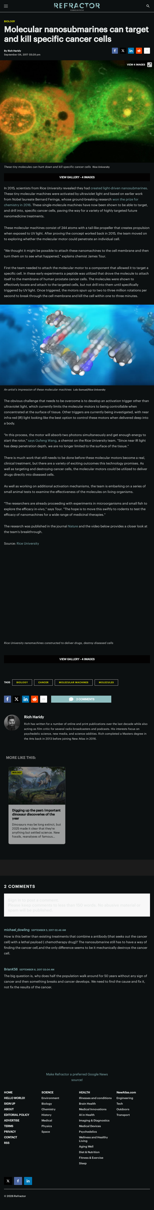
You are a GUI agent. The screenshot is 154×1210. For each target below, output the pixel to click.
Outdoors (123, 1109)
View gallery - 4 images (77, 177)
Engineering (125, 1098)
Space (46, 1131)
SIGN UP (9, 1103)
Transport (123, 1115)
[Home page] (77, 7)
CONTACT (10, 1137)
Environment (50, 1098)
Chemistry (49, 1109)
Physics (47, 1126)
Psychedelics (88, 1131)
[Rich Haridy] (14, 50)
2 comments (81, 699)
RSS (6, 1143)
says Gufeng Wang (42, 440)
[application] (77, 595)
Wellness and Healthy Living (93, 1139)
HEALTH (84, 1092)
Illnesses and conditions (95, 1098)
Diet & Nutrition (89, 1152)
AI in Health (87, 1115)
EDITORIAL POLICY (16, 1115)
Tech (120, 1103)
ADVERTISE (11, 1120)
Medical (47, 1120)
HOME (8, 1092)
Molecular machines (73, 682)
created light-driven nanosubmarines (119, 188)
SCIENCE (47, 1092)
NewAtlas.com (126, 1092)
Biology (9, 21)
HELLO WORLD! (14, 1098)
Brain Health (87, 1103)
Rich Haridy (34, 717)
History (47, 1115)
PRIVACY (10, 1131)
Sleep (83, 1163)
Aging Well (86, 1146)
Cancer (43, 682)
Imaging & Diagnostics (94, 1120)
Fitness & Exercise (91, 1158)
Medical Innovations (92, 1109)
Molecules (106, 682)
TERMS (8, 1126)
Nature (73, 526)
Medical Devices (90, 1126)
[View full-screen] (149, 64)
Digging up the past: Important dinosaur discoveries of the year (36, 814)
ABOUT (9, 1109)
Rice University (28, 543)
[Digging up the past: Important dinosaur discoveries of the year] (36, 786)
